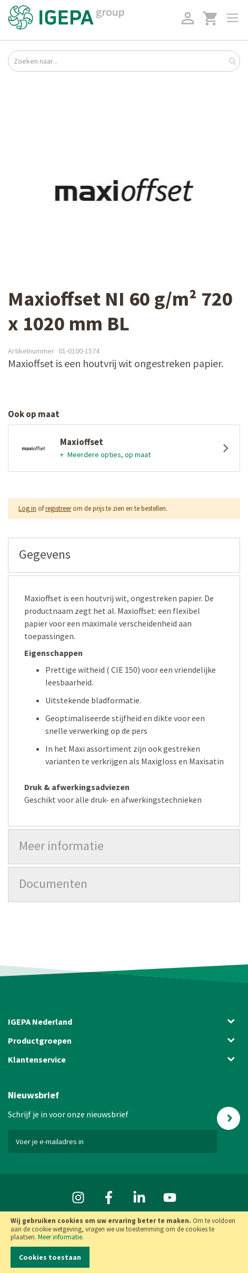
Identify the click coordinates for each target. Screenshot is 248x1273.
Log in (27, 508)
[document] (124, 1242)
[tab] (124, 555)
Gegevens (45, 554)
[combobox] (124, 61)
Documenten (53, 883)
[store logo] (66, 17)
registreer (58, 508)
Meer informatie (60, 1236)
